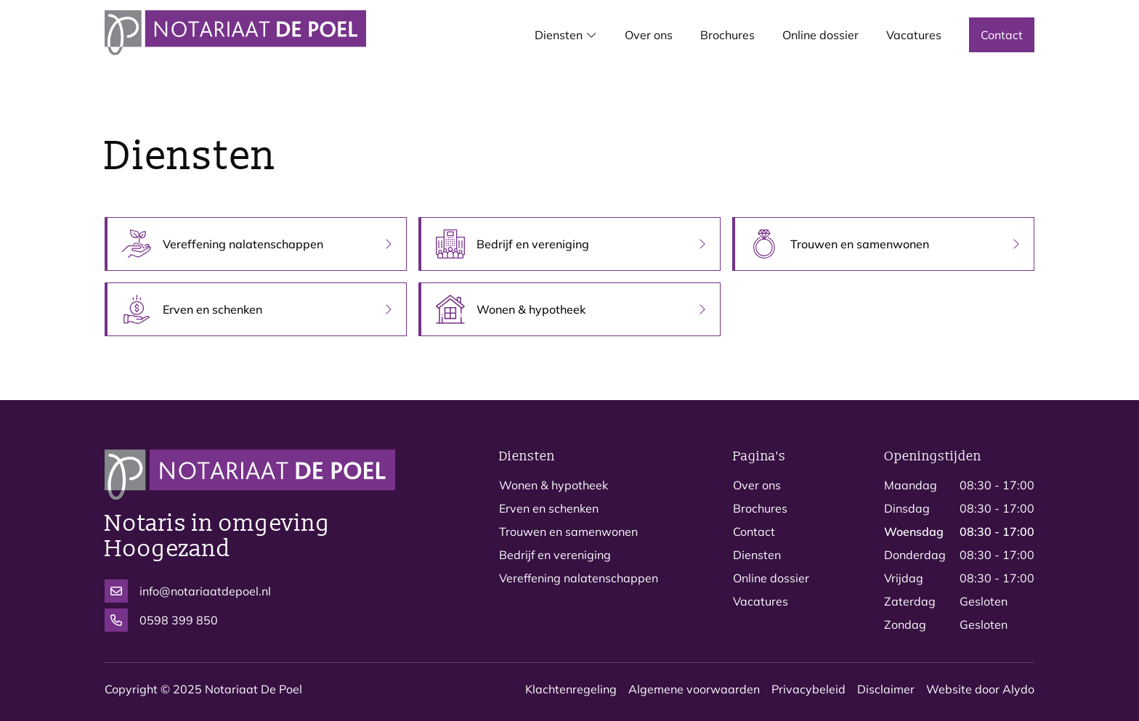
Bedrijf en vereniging (555, 554)
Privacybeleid (808, 689)
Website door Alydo (980, 689)
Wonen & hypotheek (553, 485)
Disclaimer (886, 689)
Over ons (757, 485)
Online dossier (771, 578)
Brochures (760, 508)
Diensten (757, 554)
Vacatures (760, 601)
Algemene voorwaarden (694, 689)
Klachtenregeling (571, 689)
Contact (754, 531)
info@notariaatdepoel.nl (188, 591)
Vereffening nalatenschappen (578, 578)
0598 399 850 (161, 620)
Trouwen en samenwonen (568, 531)
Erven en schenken (549, 508)
